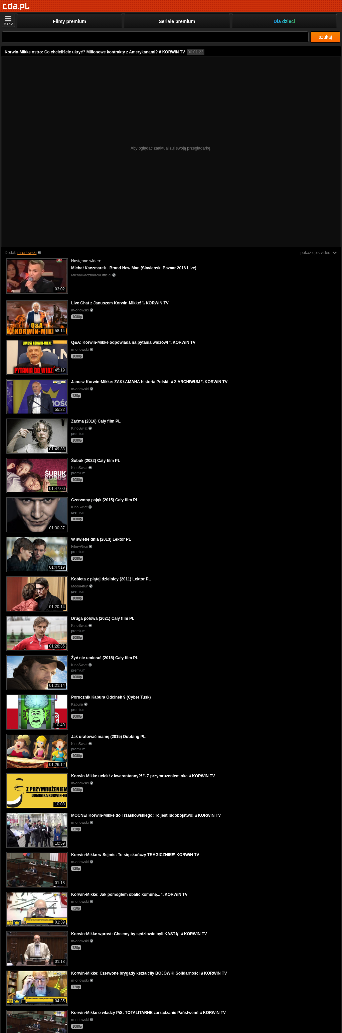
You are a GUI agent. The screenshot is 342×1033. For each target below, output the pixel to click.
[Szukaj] (155, 36)
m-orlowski (26, 252)
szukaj (325, 37)
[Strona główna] (16, 6)
